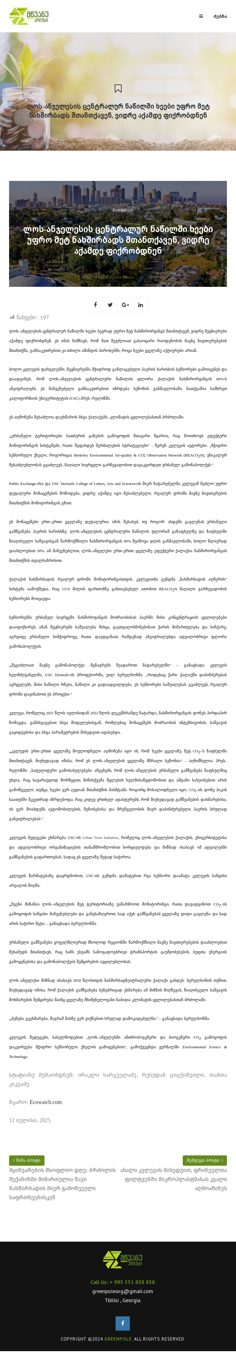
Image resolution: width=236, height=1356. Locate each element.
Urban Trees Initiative (100, 837)
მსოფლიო (123, 210)
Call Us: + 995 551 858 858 (122, 1282)
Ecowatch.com (46, 1102)
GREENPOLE (118, 1339)
